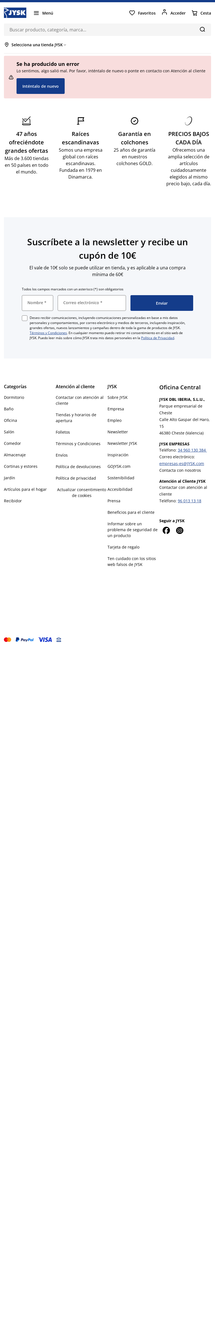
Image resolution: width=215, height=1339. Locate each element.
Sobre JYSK (118, 397)
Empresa (116, 408)
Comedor (12, 443)
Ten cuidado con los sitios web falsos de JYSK (132, 561)
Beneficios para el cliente (131, 512)
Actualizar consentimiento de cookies (81, 492)
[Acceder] (173, 13)
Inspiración (118, 454)
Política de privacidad (76, 478)
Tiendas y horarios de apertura (76, 417)
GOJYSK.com (119, 466)
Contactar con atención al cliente (80, 400)
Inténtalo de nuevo (40, 86)
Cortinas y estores (21, 466)
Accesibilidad (120, 489)
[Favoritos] (142, 13)
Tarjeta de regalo (123, 547)
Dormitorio (14, 397)
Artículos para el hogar (25, 489)
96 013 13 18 (189, 500)
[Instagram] (179, 530)
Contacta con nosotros (180, 470)
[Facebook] (166, 530)
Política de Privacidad (157, 338)
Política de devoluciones (78, 466)
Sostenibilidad (121, 477)
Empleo (114, 420)
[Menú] (43, 13)
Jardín (9, 477)
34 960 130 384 (192, 450)
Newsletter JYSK (122, 443)
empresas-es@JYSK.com (181, 463)
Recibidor (13, 500)
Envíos (62, 455)
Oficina (10, 420)
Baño (8, 408)
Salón (9, 431)
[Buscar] (202, 29)
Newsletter (118, 431)
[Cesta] (201, 13)
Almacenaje (15, 454)
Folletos (63, 432)
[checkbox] (24, 318)
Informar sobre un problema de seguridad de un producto (133, 529)
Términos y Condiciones (48, 332)
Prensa (114, 500)
